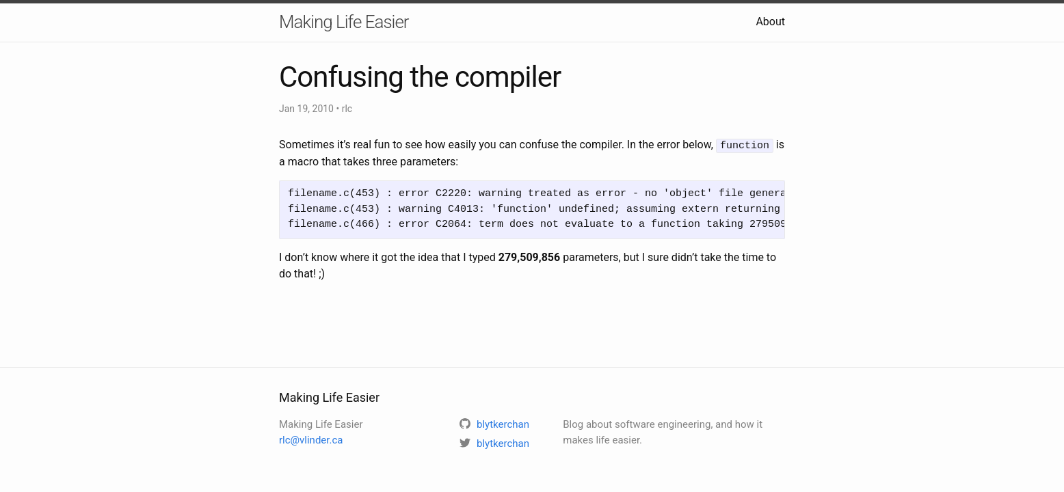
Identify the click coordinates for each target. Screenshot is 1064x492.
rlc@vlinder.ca (311, 440)
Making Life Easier (344, 22)
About (770, 21)
